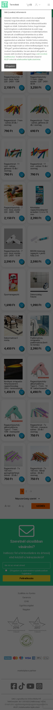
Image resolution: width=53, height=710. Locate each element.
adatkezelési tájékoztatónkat (28, 59)
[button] (37, 4)
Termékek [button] (14, 5)
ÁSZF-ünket (9, 59)
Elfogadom (10, 66)
